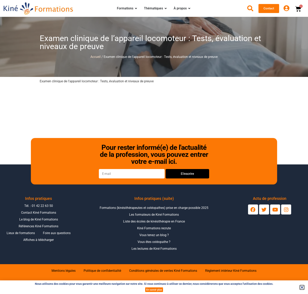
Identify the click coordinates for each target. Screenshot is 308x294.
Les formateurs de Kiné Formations (154, 214)
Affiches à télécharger (38, 240)
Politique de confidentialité (102, 271)
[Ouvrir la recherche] (250, 8)
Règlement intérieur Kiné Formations (230, 271)
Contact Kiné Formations (38, 212)
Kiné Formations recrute (154, 228)
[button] (302, 287)
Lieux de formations (21, 233)
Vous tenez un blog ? (154, 235)
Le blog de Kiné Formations (38, 219)
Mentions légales (64, 271)
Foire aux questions (57, 233)
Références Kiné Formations (38, 226)
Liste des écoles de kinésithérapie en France (154, 221)
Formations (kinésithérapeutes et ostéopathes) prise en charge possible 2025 (154, 208)
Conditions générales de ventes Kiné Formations (163, 271)
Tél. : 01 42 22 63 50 (38, 206)
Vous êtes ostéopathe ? (154, 242)
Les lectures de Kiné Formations (154, 249)
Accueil (95, 57)
